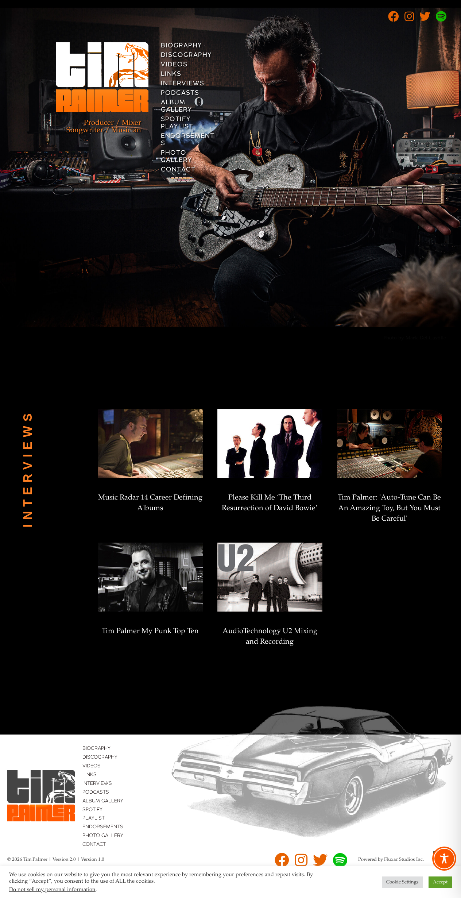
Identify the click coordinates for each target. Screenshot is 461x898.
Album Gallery (176, 106)
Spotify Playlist (177, 123)
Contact (178, 170)
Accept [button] (440, 882)
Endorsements (187, 140)
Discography (186, 55)
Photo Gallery (176, 156)
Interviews (182, 84)
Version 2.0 (64, 859)
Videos (174, 65)
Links (171, 74)
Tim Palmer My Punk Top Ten (150, 631)
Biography (181, 46)
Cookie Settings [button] (402, 882)
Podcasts (180, 93)
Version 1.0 (92, 859)
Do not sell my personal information (52, 889)
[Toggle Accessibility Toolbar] (444, 858)
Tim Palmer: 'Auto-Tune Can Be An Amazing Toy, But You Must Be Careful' (389, 508)
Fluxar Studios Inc (403, 859)
